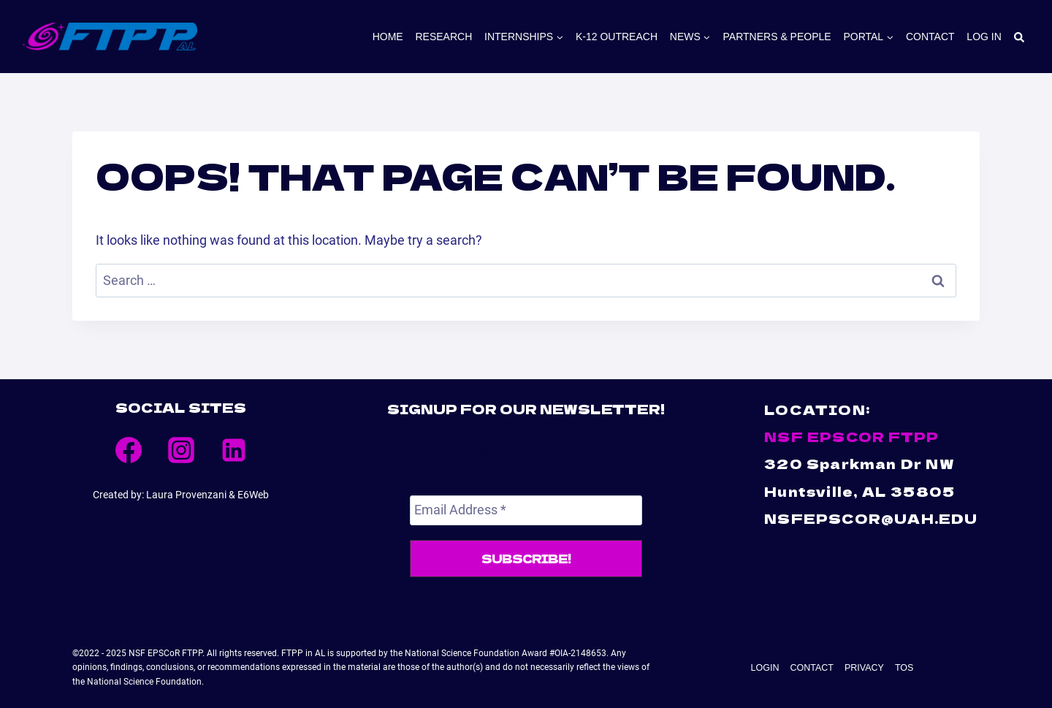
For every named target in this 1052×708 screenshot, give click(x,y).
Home (388, 36)
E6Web (253, 494)
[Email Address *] (526, 510)
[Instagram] (181, 450)
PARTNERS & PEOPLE (777, 36)
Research (443, 36)
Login (778, 663)
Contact (930, 36)
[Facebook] (128, 450)
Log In (984, 36)
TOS (890, 663)
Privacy (858, 663)
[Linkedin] (233, 450)
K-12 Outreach (617, 36)
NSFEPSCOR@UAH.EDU (870, 518)
